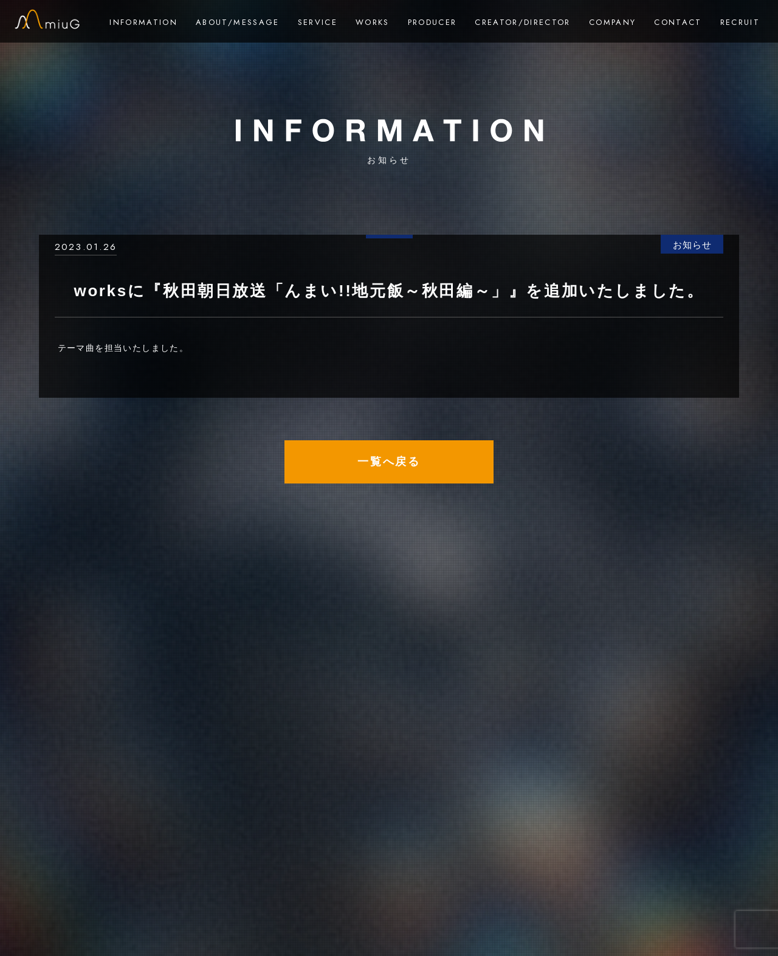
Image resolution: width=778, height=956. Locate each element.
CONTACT (677, 22)
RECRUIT (740, 22)
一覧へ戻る (389, 461)
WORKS (373, 22)
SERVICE (317, 22)
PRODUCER (432, 22)
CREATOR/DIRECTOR (522, 22)
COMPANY (612, 22)
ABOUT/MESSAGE (237, 22)
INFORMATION (143, 22)
